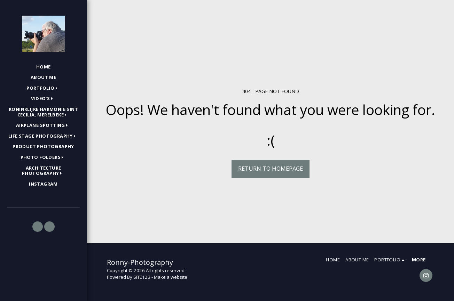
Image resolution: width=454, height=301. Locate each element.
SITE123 (141, 277)
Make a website (170, 277)
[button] (43, 88)
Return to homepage (270, 168)
